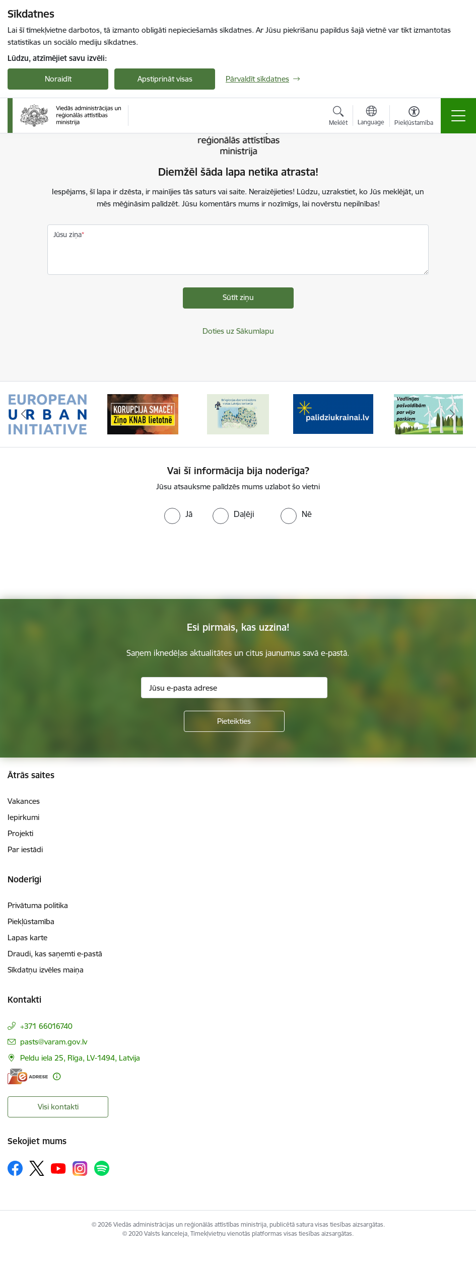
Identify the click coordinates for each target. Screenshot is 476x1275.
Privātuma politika (38, 905)
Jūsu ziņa (67, 234)
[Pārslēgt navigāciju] (458, 115)
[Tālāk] (453, 414)
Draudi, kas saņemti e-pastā (55, 953)
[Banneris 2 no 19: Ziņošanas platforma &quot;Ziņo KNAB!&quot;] (143, 413)
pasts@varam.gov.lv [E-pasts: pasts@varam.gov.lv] (53, 1041)
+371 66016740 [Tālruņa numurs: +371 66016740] (46, 1026)
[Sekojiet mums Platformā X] (36, 1168)
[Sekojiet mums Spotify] (101, 1168)
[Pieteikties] (234, 721)
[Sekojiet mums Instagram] (80, 1168)
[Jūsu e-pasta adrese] (234, 687)
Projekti (20, 833)
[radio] (178, 514)
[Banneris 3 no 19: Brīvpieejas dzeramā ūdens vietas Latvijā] (237, 413)
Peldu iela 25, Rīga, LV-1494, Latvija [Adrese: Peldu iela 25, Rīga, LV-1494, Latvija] (80, 1058)
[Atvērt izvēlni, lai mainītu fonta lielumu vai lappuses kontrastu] (413, 117)
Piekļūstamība (31, 921)
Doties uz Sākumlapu (238, 331)
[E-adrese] (28, 1076)
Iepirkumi (23, 817)
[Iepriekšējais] (24, 414)
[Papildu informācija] (56, 1076)
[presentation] (84, 561)
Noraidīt (58, 79)
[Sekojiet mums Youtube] (58, 1168)
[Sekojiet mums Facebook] (15, 1168)
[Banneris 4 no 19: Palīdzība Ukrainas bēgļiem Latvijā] (333, 413)
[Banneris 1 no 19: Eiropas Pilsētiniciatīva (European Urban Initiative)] (48, 413)
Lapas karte (27, 937)
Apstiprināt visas (165, 79)
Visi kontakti (58, 1106)
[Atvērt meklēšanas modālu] (338, 117)
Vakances (24, 801)
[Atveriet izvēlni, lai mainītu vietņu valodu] (371, 116)
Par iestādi (25, 849)
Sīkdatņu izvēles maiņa (46, 969)
